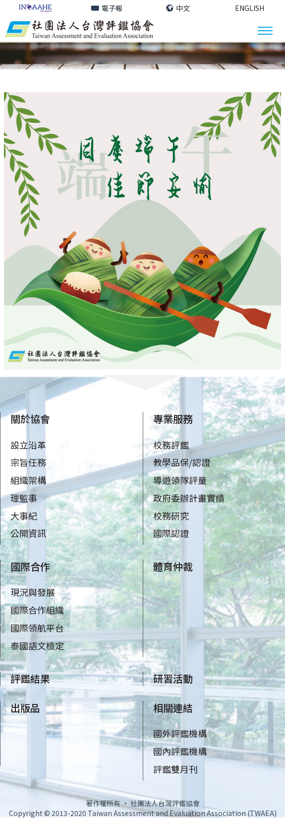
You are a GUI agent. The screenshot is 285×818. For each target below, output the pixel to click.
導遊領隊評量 (180, 479)
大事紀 (23, 515)
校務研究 (171, 515)
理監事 (23, 497)
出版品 (25, 708)
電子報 (106, 8)
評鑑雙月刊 (175, 768)
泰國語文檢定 (37, 645)
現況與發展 (32, 591)
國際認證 (171, 532)
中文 (178, 8)
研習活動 (173, 678)
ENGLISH (249, 8)
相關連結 (173, 708)
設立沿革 (28, 444)
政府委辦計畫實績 (189, 497)
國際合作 (30, 566)
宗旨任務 (28, 462)
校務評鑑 (171, 444)
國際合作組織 (37, 609)
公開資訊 (28, 532)
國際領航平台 (37, 627)
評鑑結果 (30, 678)
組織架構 (28, 479)
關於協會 (30, 418)
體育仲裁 (173, 566)
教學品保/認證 (181, 462)
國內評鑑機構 (180, 751)
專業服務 (173, 418)
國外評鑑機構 (180, 733)
